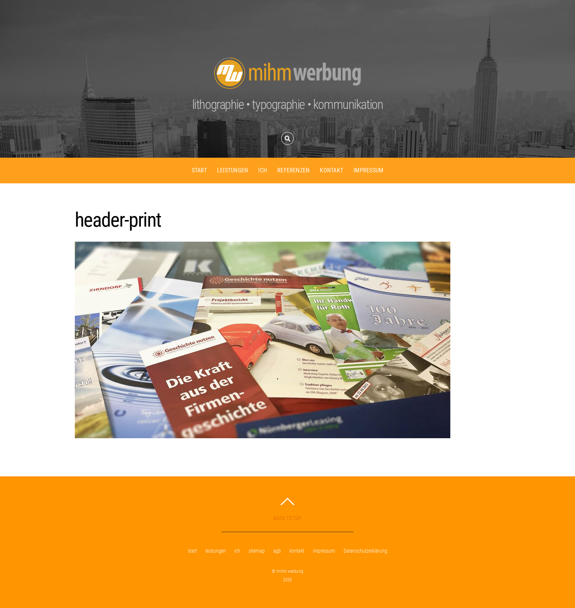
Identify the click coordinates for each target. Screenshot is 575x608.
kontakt (331, 170)
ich (262, 170)
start (199, 170)
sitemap (257, 551)
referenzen (293, 170)
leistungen (232, 170)
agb (277, 551)
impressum (368, 170)
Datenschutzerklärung (365, 551)
